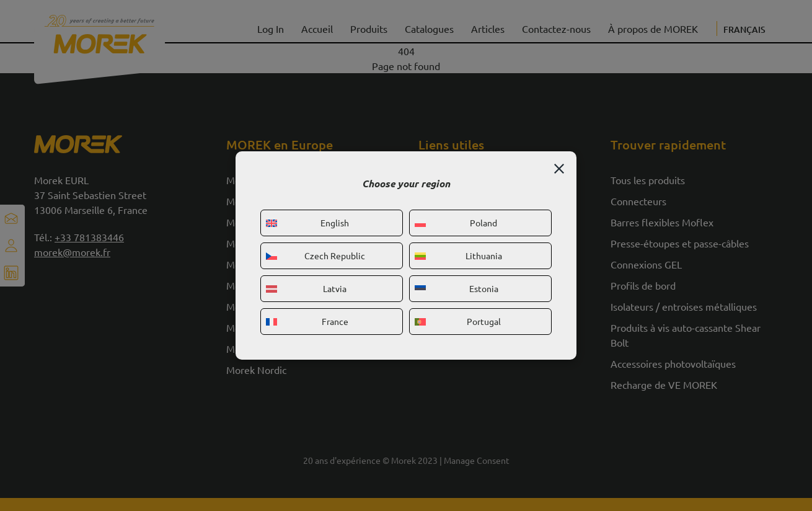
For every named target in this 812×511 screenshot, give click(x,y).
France (307, 321)
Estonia (456, 288)
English (307, 222)
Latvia (306, 288)
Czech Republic (315, 255)
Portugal (458, 321)
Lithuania (458, 255)
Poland (456, 222)
